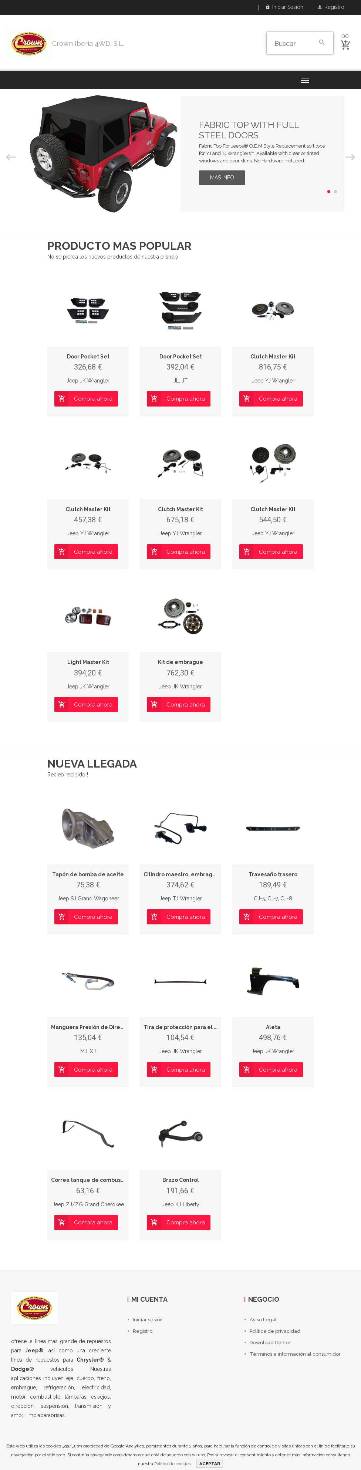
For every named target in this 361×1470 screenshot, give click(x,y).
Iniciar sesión (284, 7)
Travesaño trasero (273, 874)
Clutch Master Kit (273, 357)
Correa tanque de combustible (92, 1180)
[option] (180, 154)
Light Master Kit (88, 662)
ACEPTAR (209, 1463)
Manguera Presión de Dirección (92, 1027)
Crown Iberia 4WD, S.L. (88, 43)
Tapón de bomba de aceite (88, 874)
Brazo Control (180, 1180)
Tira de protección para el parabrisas (193, 1027)
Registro (331, 7)
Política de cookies (172, 1463)
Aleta (273, 1027)
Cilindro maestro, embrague (181, 874)
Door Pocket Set (88, 357)
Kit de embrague (180, 662)
